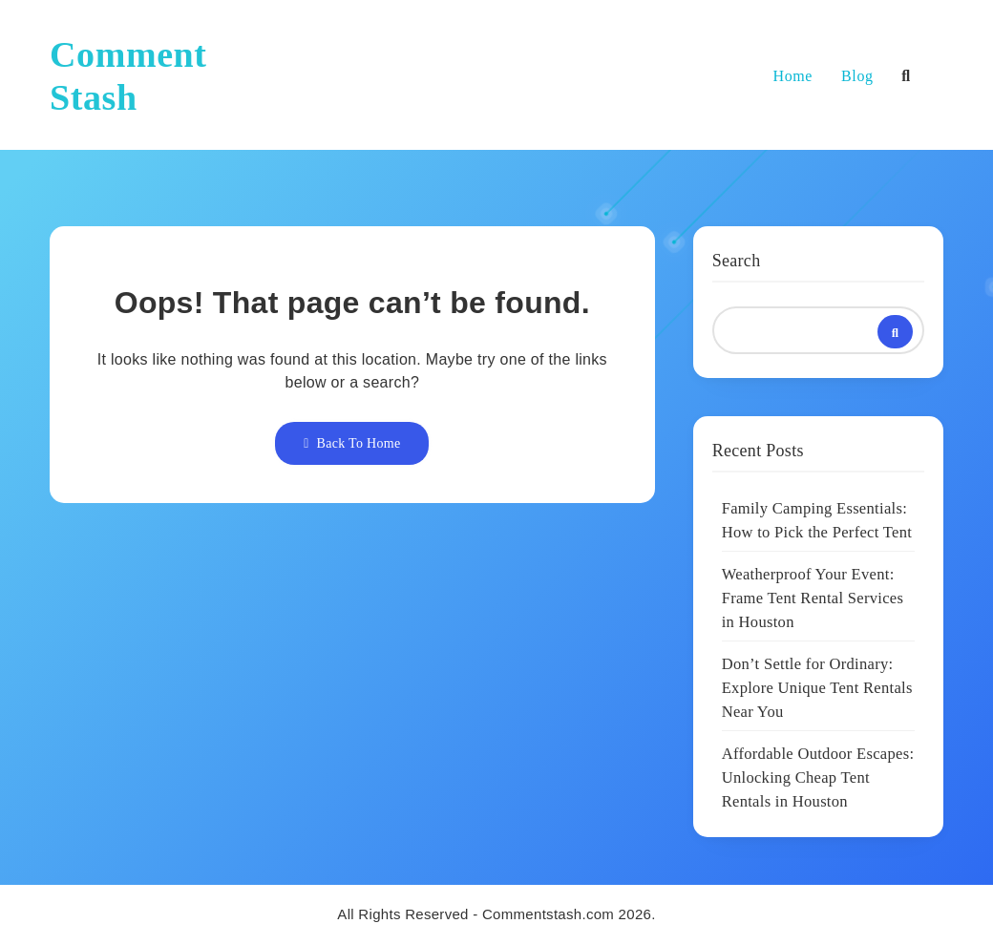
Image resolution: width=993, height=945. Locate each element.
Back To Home (352, 443)
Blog (857, 76)
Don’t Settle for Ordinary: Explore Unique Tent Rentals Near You (817, 688)
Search (736, 260)
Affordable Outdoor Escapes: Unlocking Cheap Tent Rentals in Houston (818, 777)
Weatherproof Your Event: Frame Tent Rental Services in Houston (813, 598)
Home (793, 76)
